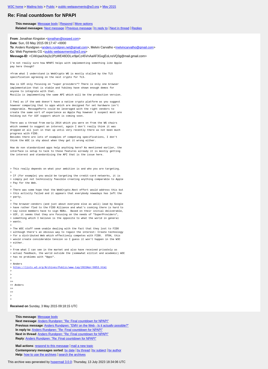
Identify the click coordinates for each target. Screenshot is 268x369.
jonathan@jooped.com (63, 38)
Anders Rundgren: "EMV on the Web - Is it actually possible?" (86, 325)
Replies (137, 28)
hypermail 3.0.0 (61, 362)
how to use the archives (40, 354)
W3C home (15, 6)
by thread (83, 350)
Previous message (79, 28)
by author (114, 350)
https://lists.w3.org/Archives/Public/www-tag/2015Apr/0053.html (60, 267)
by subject (99, 350)
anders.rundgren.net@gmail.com (64, 47)
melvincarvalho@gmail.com (135, 47)
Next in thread (119, 28)
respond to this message (51, 345)
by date (69, 350)
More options (84, 23)
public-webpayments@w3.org (78, 6)
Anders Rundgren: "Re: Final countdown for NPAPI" (73, 321)
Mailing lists (35, 6)
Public (50, 6)
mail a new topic (82, 345)
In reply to (101, 28)
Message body (48, 23)
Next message (54, 28)
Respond (66, 23)
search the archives (72, 354)
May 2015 (109, 6)
